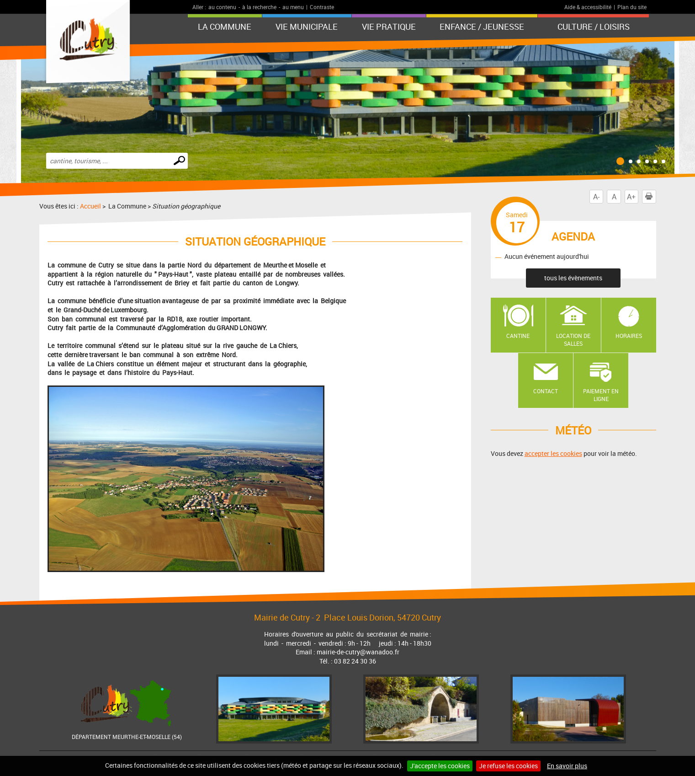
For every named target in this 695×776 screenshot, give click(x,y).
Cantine (518, 335)
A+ (631, 197)
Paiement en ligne (601, 394)
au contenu (222, 7)
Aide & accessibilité (587, 7)
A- (596, 197)
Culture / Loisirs (593, 26)
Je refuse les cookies (508, 765)
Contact (545, 391)
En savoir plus (567, 765)
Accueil (90, 206)
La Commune (224, 26)
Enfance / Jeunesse (482, 26)
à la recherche (259, 7)
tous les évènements (573, 277)
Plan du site (632, 7)
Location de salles (573, 339)
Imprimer (650, 197)
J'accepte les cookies (440, 765)
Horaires (628, 335)
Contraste (322, 7)
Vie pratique (389, 26)
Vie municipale (307, 26)
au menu (293, 7)
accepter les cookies (553, 453)
